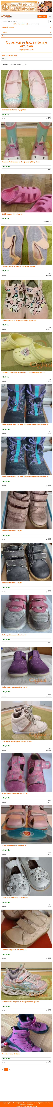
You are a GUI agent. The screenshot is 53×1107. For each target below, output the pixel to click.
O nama (15, 1103)
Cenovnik (30, 1104)
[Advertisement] (26, 1086)
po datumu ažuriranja (16, 64)
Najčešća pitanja (7, 1103)
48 (26, 64)
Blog (20, 1103)
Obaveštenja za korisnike (30, 1103)
